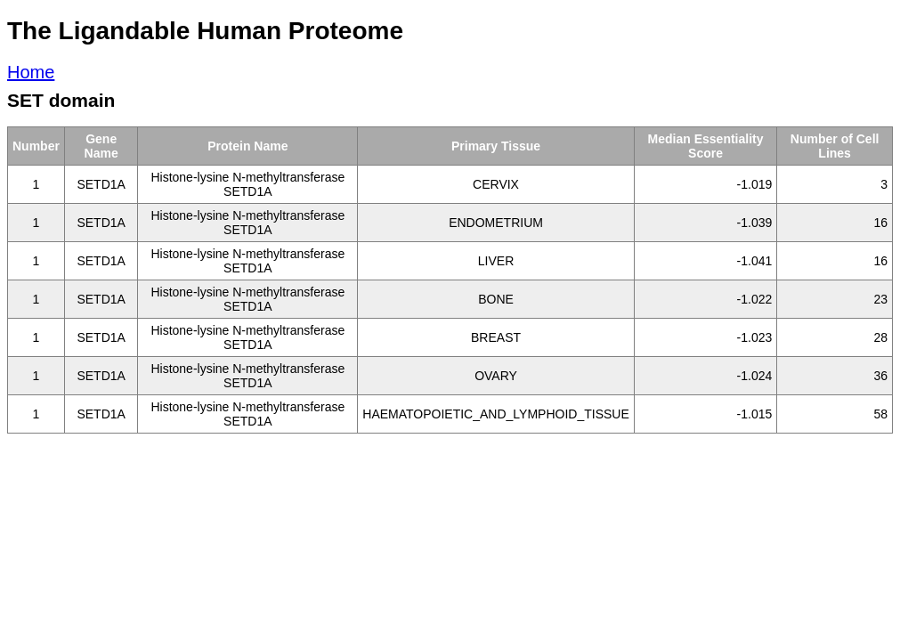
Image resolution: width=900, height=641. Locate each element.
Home (30, 72)
